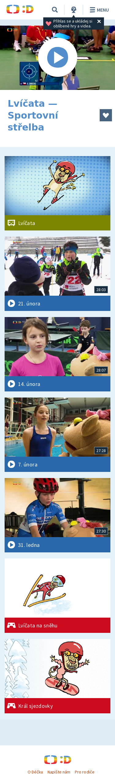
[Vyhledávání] (55, 10)
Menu (98, 9)
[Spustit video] (57, 58)
